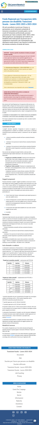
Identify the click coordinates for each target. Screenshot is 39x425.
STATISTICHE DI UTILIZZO (23, 421)
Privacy (19, 376)
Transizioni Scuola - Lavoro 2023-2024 (19, 352)
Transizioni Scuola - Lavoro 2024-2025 (19, 370)
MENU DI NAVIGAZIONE (19, 383)
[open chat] (35, 421)
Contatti (19, 407)
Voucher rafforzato (19, 364)
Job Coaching (19, 373)
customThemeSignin (31, 11)
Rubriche (19, 401)
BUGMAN (12, 335)
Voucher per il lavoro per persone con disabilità (19, 361)
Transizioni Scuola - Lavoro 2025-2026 (19, 367)
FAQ (20, 358)
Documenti (20, 355)
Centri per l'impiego (19, 389)
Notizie (19, 392)
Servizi (19, 395)
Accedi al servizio (11, 123)
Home (19, 387)
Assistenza (19, 404)
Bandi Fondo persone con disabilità (20, 348)
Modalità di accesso (8, 325)
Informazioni (19, 398)
